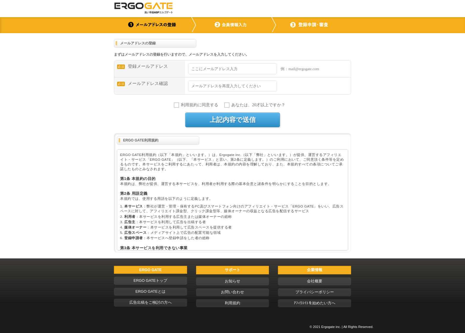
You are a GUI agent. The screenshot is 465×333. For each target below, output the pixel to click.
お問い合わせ (232, 292)
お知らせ (232, 281)
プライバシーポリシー (314, 292)
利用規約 (232, 303)
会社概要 (314, 281)
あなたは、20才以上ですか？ (258, 105)
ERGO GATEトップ (150, 280)
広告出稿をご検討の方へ (150, 302)
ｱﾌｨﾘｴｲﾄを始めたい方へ (314, 303)
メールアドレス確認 (142, 83)
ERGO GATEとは (150, 291)
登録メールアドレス (142, 66)
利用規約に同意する (199, 105)
